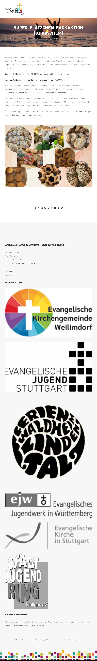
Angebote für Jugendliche (48, 39)
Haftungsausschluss (64, 640)
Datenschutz (77, 640)
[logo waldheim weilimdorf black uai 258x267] (48, 441)
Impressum (52, 640)
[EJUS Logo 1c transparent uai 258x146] (48, 367)
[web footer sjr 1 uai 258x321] (26, 581)
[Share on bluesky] (55, 207)
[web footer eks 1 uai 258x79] (48, 535)
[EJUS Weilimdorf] (15, 9)
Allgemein (31, 39)
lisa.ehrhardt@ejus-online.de (24, 263)
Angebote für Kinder (70, 39)
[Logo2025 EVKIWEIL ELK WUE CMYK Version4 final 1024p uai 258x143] (48, 312)
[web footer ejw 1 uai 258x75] (48, 505)
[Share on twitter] (38, 207)
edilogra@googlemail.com (20, 115)
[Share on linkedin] (48, 207)
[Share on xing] (58, 207)
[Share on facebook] (35, 207)
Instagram (9, 275)
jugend (89, 39)
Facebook (9, 271)
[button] (91, 9)
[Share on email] (61, 207)
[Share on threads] (41, 207)
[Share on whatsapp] (51, 207)
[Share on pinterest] (45, 207)
